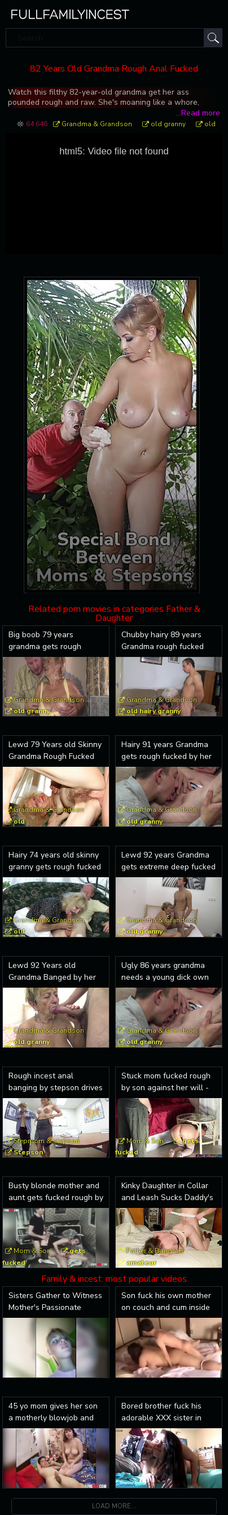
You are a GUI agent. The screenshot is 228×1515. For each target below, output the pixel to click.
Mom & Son (145, 1140)
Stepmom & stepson (47, 1140)
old (210, 123)
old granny (168, 123)
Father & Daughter (155, 1250)
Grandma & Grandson (97, 123)
